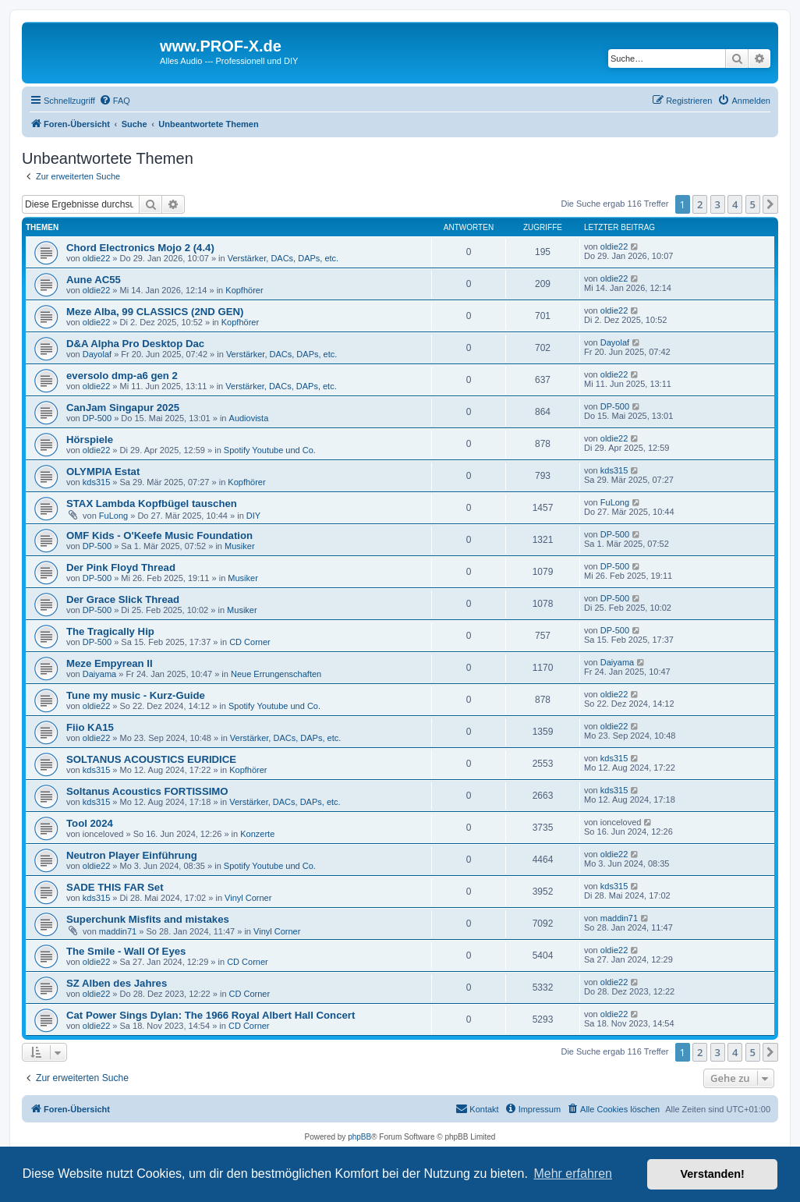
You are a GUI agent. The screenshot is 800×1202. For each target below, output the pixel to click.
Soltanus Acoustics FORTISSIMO (147, 791)
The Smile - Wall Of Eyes (126, 951)
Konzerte (257, 834)
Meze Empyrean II (109, 663)
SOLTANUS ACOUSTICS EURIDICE (151, 759)
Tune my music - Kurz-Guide (135, 695)
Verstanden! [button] (713, 1174)
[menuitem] (114, 100)
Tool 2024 (89, 823)
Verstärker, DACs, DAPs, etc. (283, 258)
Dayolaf (97, 354)
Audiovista (249, 418)
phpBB (359, 1137)
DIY (253, 515)
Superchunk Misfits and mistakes (147, 919)
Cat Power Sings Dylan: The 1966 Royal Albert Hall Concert (210, 1015)
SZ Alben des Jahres (116, 983)
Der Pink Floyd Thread (120, 567)
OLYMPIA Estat (103, 471)
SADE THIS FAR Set (115, 887)
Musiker (240, 546)
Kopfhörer (244, 290)
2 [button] (700, 204)
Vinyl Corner (248, 897)
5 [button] (753, 204)
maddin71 (117, 931)
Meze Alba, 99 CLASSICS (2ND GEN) (154, 311)
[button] (770, 204)
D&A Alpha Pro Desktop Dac (135, 343)
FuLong (113, 515)
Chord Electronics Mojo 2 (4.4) (140, 248)
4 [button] (735, 204)
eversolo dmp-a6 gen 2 (122, 375)
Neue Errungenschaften (276, 674)
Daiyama (99, 674)
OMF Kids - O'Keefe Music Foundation (159, 535)
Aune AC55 (93, 279)
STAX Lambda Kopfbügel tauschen (151, 503)
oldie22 (96, 258)
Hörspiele (89, 439)
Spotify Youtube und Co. (270, 450)
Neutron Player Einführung (131, 855)
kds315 (96, 482)
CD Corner (250, 642)
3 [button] (717, 204)
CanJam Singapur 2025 (122, 407)
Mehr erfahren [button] (572, 1173)
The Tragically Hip (110, 631)
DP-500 (97, 418)
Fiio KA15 (90, 727)
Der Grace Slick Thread (122, 599)
